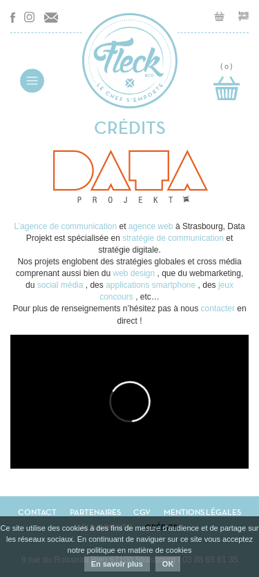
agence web (151, 226)
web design (135, 273)
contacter (219, 308)
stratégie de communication (174, 238)
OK (168, 564)
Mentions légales (202, 512)
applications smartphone (152, 285)
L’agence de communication (66, 226)
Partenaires (95, 512)
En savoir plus (117, 564)
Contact (37, 512)
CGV (142, 512)
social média (61, 285)
